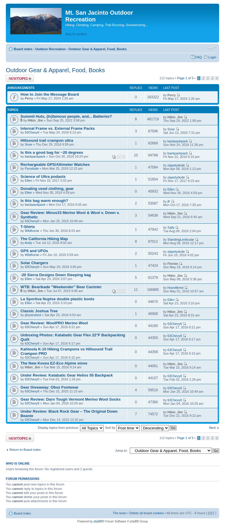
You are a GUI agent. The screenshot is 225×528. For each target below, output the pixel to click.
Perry (29, 98)
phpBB (97, 521)
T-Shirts (28, 227)
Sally (171, 227)
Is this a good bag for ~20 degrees (52, 152)
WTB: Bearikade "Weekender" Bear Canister (61, 287)
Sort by (122, 427)
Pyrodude (32, 168)
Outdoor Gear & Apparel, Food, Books (97, 49)
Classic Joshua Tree (39, 311)
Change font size (212, 47)
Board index (23, 49)
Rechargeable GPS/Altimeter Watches (55, 164)
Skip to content (76, 34)
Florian (173, 263)
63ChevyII (32, 132)
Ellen (28, 180)
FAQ (198, 57)
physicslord (33, 315)
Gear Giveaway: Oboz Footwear (50, 387)
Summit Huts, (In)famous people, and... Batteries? (66, 116)
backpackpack (178, 141)
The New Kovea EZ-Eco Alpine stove (54, 363)
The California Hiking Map (44, 239)
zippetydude (176, 165)
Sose (171, 129)
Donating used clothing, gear (47, 188)
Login (212, 57)
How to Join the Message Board (50, 94)
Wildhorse (32, 230)
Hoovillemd (175, 287)
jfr (169, 201)
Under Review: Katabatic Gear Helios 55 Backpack (67, 375)
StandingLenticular (181, 239)
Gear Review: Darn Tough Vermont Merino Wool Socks (71, 399)
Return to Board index (25, 449)
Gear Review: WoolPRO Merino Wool (54, 323)
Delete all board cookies (146, 513)
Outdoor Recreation (50, 49)
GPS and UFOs (34, 251)
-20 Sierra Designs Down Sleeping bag (56, 275)
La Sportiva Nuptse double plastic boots (57, 299)
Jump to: (121, 450)
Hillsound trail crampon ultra (47, 140)
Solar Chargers (34, 263)
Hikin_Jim (35, 120)
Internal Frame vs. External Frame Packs (58, 128)
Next (212, 427)
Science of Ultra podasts (43, 176)
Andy (28, 242)
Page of (185, 78)
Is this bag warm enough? (44, 200)
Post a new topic (20, 78)
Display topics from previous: (71, 427)
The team (119, 513)
